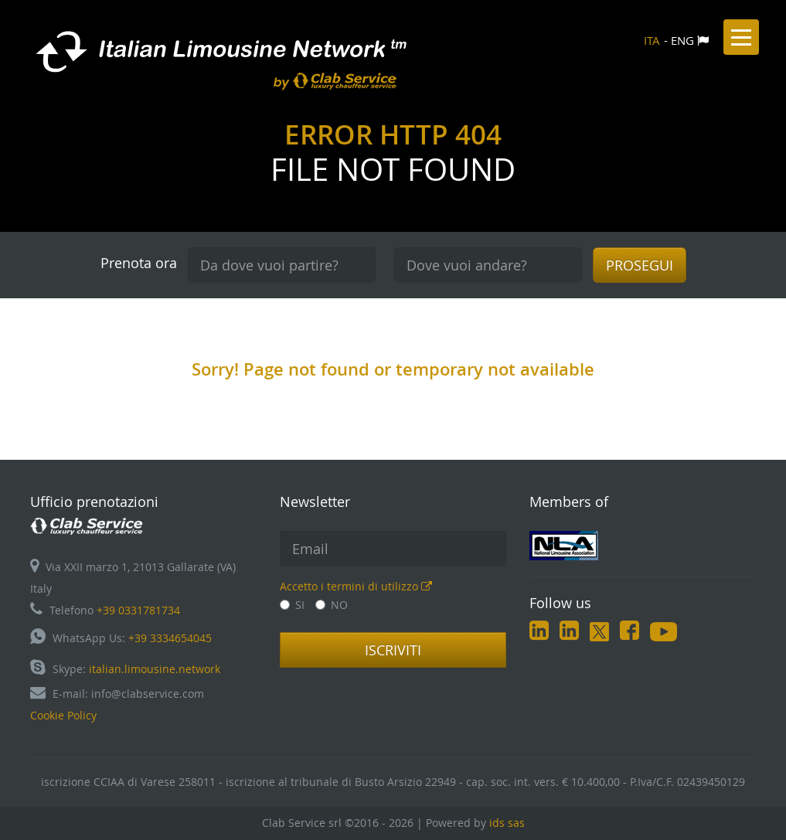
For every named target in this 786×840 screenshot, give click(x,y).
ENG (682, 40)
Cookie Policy (63, 715)
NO (331, 604)
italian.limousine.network (154, 668)
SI (292, 604)
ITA (652, 40)
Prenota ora (138, 262)
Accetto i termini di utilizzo (356, 586)
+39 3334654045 (170, 638)
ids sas (507, 822)
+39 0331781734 (138, 610)
